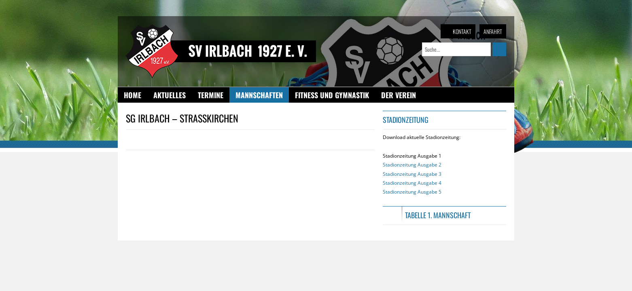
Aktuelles (169, 95)
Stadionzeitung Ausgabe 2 (412, 164)
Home (132, 95)
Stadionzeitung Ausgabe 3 (412, 174)
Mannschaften (259, 95)
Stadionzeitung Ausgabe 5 (412, 191)
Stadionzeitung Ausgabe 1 (412, 173)
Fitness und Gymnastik (332, 95)
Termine (210, 95)
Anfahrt (493, 31)
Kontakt (462, 31)
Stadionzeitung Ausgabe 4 (412, 182)
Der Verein (398, 95)
